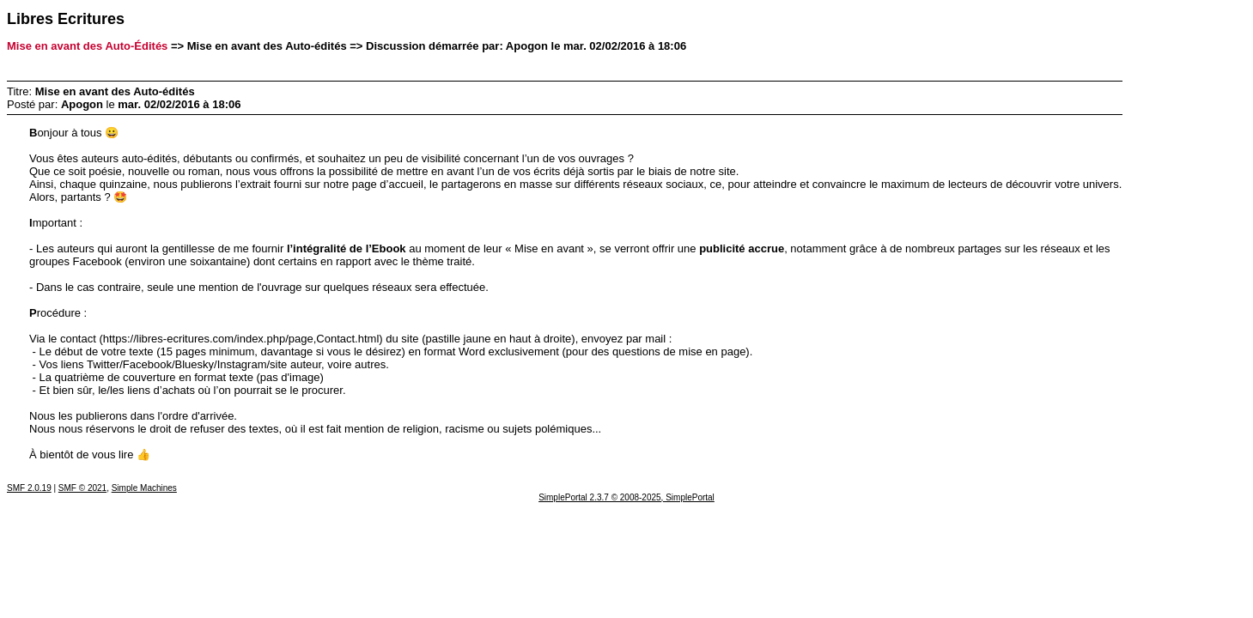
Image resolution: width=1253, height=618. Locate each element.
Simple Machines (144, 488)
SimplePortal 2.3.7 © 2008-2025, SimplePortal (626, 497)
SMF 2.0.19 (29, 488)
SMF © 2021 (82, 488)
